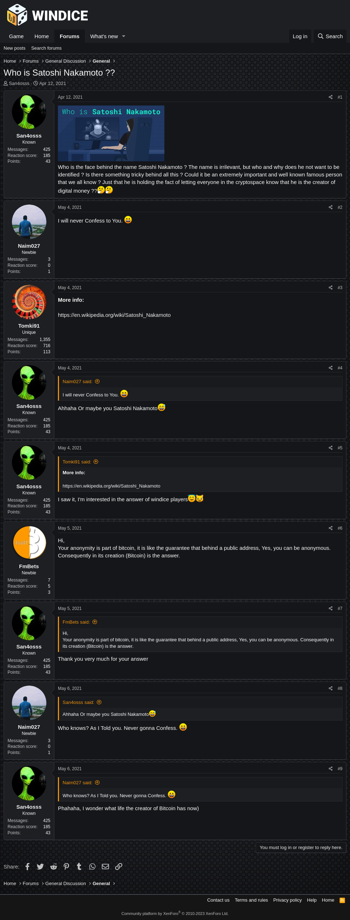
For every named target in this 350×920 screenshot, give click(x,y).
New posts (15, 48)
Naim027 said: (77, 381)
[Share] (330, 97)
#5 (340, 447)
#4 (340, 368)
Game (16, 36)
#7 (340, 608)
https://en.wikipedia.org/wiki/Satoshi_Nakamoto (114, 315)
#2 (340, 207)
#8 (340, 688)
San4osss (19, 83)
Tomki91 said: (77, 462)
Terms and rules (251, 900)
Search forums (46, 48)
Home (42, 36)
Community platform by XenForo (175, 913)
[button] (124, 36)
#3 (340, 287)
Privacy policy (287, 900)
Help (312, 900)
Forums (69, 36)
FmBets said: (76, 622)
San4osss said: (78, 702)
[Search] (330, 36)
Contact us (218, 900)
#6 (340, 528)
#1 (340, 97)
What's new (104, 36)
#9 (340, 768)
